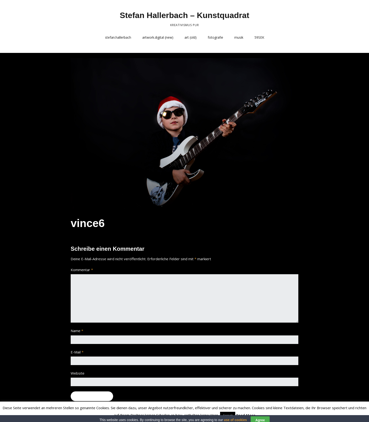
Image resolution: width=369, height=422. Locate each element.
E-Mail (77, 352)
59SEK (259, 37)
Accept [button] (227, 415)
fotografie (215, 37)
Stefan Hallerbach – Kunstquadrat (184, 15)
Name (77, 330)
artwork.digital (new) (157, 37)
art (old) (190, 37)
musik (238, 37)
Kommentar (82, 269)
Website (77, 373)
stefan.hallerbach (118, 37)
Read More (245, 415)
